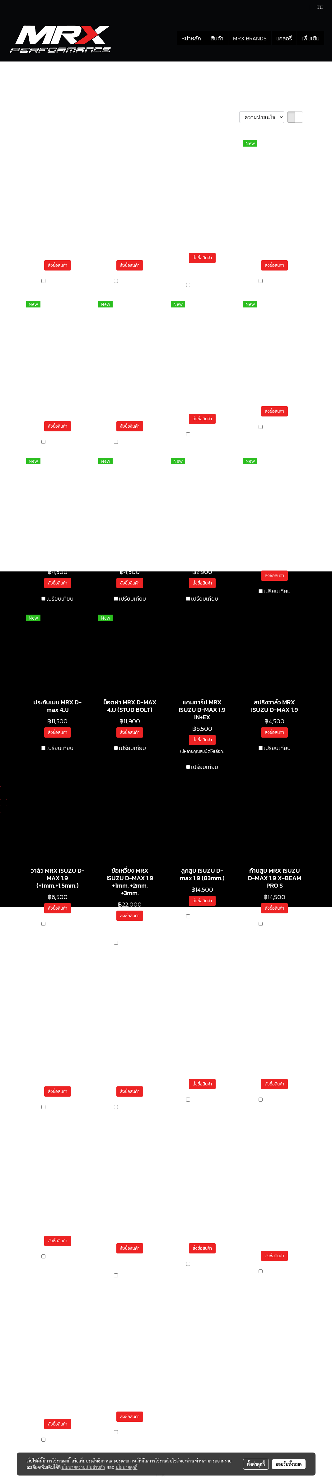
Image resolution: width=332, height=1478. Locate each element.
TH (316, 7)
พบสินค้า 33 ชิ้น (43, 117)
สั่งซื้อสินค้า (57, 265)
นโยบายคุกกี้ (127, 1467)
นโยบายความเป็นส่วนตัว (83, 1467)
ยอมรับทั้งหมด (289, 1464)
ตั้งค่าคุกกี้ (256, 1464)
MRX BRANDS (250, 38)
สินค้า (217, 38)
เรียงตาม (227, 117)
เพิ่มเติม (311, 38)
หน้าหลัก (191, 38)
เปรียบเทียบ (59, 281)
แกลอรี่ (284, 38)
